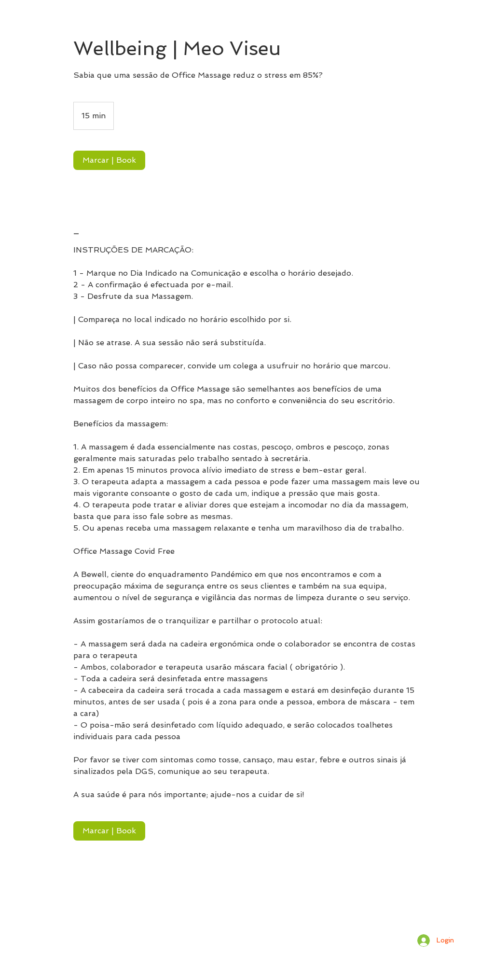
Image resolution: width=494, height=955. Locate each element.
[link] (109, 160)
